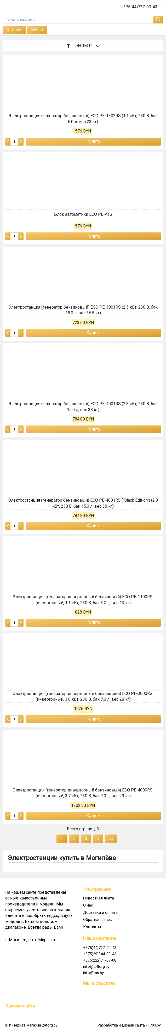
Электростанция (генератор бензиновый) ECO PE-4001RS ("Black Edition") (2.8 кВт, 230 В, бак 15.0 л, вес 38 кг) (83, 503)
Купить (93, 141)
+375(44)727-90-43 (99, 947)
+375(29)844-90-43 (99, 954)
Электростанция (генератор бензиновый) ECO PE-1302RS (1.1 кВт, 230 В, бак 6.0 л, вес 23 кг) (83, 118)
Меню (37, 29)
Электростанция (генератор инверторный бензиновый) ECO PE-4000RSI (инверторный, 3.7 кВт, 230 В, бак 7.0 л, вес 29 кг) (83, 793)
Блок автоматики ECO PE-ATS (83, 214)
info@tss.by (93, 972)
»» (111, 838)
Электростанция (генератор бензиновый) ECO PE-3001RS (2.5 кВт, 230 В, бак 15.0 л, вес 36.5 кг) (83, 310)
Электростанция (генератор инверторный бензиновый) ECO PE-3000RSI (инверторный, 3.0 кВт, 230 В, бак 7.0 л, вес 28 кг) (83, 696)
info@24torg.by (96, 966)
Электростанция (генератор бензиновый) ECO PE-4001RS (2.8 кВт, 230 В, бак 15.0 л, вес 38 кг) (83, 406)
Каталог (14, 29)
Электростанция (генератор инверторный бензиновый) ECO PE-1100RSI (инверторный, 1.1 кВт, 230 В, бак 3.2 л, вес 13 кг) (83, 599)
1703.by (154, 1025)
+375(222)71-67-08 (99, 960)
